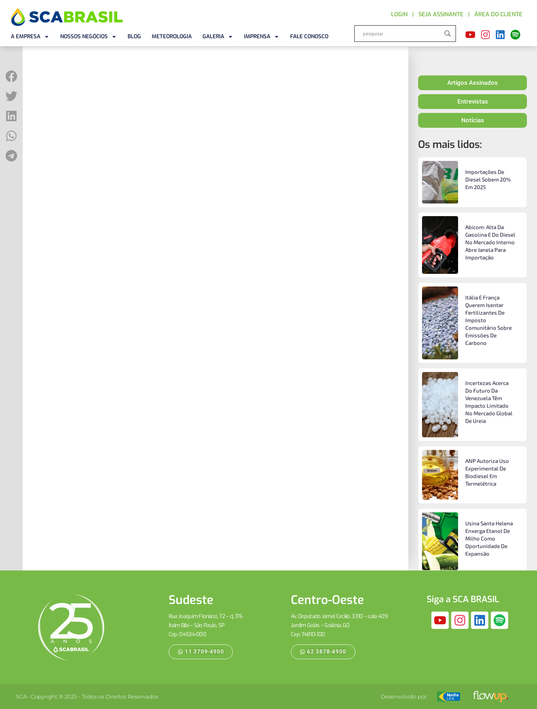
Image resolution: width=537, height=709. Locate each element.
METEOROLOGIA (172, 36)
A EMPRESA (30, 36)
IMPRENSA (261, 36)
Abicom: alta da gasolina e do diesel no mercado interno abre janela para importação (490, 242)
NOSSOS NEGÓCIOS (88, 36)
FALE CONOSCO (309, 36)
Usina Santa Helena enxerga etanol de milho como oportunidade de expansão (489, 538)
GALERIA (218, 36)
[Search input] (402, 34)
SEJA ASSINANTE (440, 14)
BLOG (134, 36)
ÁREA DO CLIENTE (498, 14)
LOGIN (399, 14)
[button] (11, 76)
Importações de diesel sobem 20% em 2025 (488, 179)
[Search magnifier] (448, 34)
